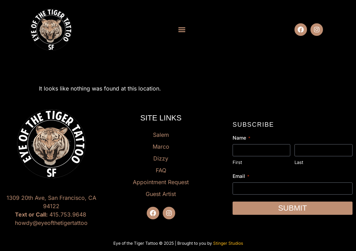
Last (298, 162)
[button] (181, 30)
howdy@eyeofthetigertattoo (51, 222)
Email (241, 176)
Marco (161, 146)
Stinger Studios (228, 243)
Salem (161, 134)
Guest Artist (161, 193)
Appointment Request (161, 182)
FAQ (161, 170)
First (237, 162)
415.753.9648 (67, 214)
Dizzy (160, 158)
